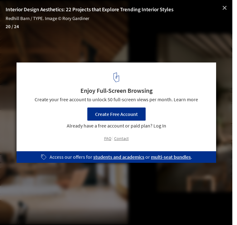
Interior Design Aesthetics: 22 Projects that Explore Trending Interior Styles (89, 9)
